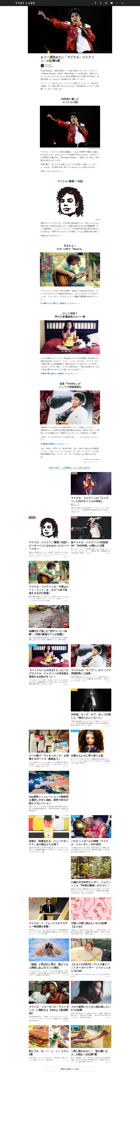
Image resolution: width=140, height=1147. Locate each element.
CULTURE (74, 473)
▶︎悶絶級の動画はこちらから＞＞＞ (55, 444)
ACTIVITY (32, 610)
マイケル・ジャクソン (94, 462)
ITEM (31, 562)
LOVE (31, 906)
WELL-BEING (33, 649)
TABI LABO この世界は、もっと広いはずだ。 (70, 468)
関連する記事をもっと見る (70, 1080)
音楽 (86, 462)
